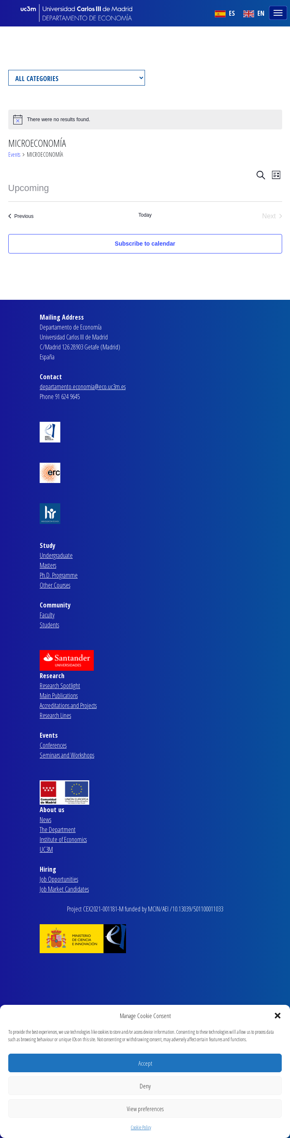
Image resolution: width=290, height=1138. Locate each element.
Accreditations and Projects (68, 705)
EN (253, 13)
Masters (48, 565)
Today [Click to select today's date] (145, 215)
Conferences (53, 745)
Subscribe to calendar (145, 243)
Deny (145, 1086)
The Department (58, 829)
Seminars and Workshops (67, 755)
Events (14, 154)
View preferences (145, 1109)
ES (225, 13)
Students (49, 624)
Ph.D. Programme (59, 575)
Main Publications (59, 695)
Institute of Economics (63, 839)
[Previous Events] (21, 216)
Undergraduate (56, 555)
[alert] (145, 119)
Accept (145, 1063)
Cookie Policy (141, 1127)
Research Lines (55, 715)
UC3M (46, 849)
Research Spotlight (60, 685)
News (45, 819)
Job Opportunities (59, 879)
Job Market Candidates (64, 889)
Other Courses (55, 585)
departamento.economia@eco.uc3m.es (83, 386)
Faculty (47, 614)
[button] (277, 1015)
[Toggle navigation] (279, 12)
